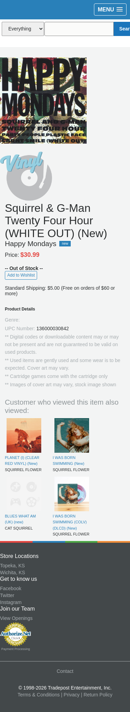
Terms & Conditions (39, 694)
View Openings (16, 618)
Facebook (10, 588)
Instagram (10, 602)
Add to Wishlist (21, 275)
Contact (65, 671)
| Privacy (70, 694)
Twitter (7, 595)
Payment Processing (15, 649)
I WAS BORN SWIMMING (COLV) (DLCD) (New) (70, 522)
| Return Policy (96, 694)
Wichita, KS (12, 572)
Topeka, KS (12, 565)
